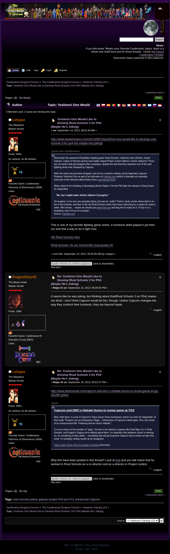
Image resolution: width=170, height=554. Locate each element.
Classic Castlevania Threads (152, 53)
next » (161, 92)
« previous (151, 92)
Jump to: (121, 520)
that (118, 460)
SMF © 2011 (84, 545)
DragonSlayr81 (24, 277)
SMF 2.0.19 (70, 545)
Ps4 (60, 499)
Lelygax (18, 120)
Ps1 (72, 499)
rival (15, 499)
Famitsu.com (109, 176)
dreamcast (82, 499)
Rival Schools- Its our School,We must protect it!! (82, 245)
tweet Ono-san (104, 207)
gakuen (43, 499)
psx (66, 499)
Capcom (94, 499)
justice (34, 499)
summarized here (106, 179)
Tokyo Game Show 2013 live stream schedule (76, 445)
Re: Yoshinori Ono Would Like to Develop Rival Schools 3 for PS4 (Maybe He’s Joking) (76, 280)
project (53, 499)
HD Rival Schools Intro (65, 237)
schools (24, 499)
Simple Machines (100, 545)
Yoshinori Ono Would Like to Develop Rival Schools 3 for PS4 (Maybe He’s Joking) (76, 122)
